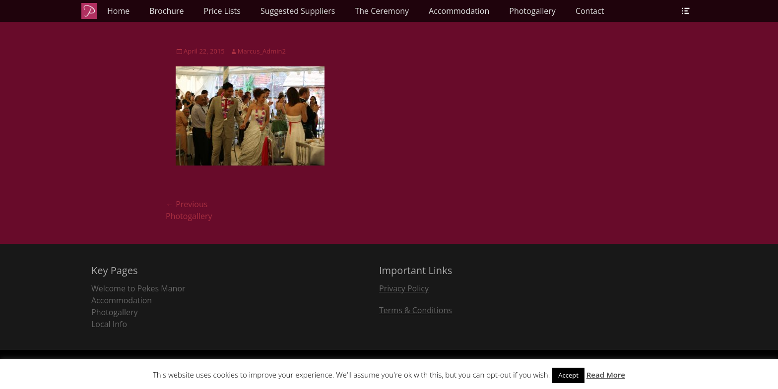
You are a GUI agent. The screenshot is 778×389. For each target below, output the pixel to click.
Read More (605, 375)
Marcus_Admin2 (262, 51)
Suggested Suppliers (297, 10)
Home (118, 10)
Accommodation (459, 10)
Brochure (166, 10)
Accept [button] (568, 375)
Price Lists (222, 10)
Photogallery (532, 10)
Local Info (109, 324)
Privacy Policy (404, 288)
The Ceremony (382, 10)
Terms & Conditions (415, 310)
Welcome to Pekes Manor (138, 288)
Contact (590, 10)
